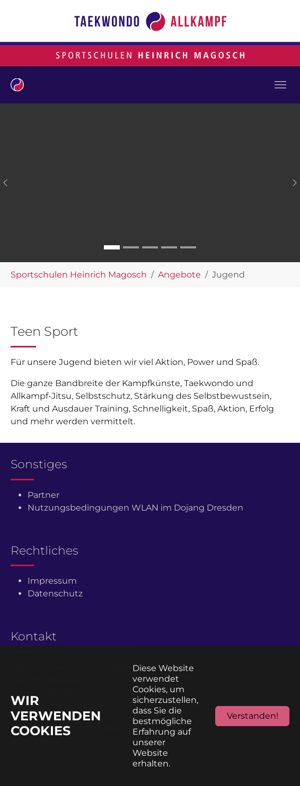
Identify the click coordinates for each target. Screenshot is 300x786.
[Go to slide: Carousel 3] (150, 247)
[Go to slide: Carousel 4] (169, 247)
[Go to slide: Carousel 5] (188, 247)
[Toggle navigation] (280, 85)
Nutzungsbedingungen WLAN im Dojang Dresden (135, 508)
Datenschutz (55, 593)
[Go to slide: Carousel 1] (112, 247)
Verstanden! (252, 716)
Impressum (52, 581)
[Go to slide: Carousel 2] (131, 247)
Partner (43, 495)
